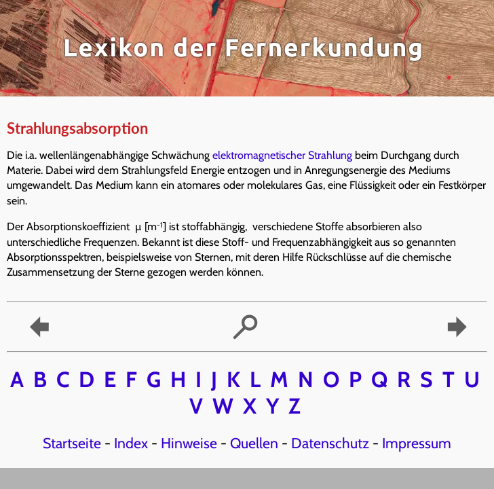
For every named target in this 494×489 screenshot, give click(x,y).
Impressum (416, 443)
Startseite (72, 443)
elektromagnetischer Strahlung (282, 155)
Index (131, 443)
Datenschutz (330, 443)
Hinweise (189, 443)
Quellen (254, 443)
